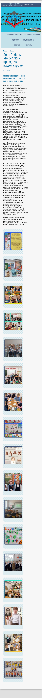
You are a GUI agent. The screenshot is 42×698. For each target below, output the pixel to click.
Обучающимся (28, 40)
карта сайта (10, 4)
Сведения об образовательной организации (23, 35)
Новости (12, 51)
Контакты (28, 45)
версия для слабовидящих (18, 4)
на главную (4, 4)
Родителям (15, 40)
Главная (5, 51)
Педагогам (17, 45)
